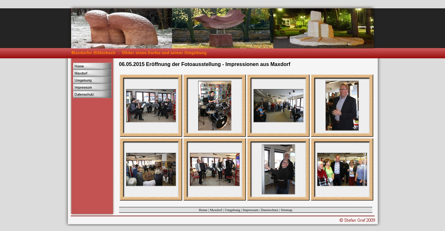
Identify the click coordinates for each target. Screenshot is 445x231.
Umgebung (232, 210)
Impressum (250, 210)
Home (203, 210)
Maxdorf (216, 210)
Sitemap (286, 210)
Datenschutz (269, 210)
